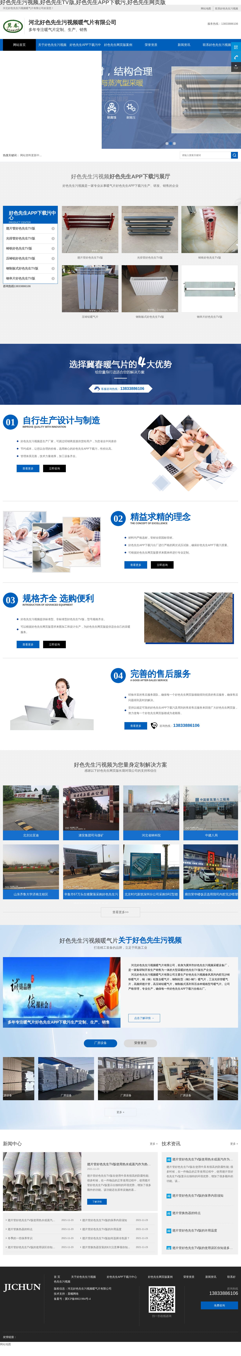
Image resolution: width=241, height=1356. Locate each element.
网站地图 (206, 8)
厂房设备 (100, 1043)
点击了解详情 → (144, 1018)
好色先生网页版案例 (118, 44)
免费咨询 (219, 1305)
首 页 (57, 1276)
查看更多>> (120, 912)
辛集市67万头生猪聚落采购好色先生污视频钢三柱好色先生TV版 (91, 896)
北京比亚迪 (31, 835)
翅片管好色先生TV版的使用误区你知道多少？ (204, 1248)
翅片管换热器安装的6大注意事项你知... (106, 1247)
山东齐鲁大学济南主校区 (31, 894)
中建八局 (211, 835)
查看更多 (28, 468)
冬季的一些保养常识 (20, 1238)
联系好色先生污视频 (226, 8)
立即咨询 (54, 468)
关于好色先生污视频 (52, 44)
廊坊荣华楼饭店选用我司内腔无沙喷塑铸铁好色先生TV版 (211, 896)
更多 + (120, 1112)
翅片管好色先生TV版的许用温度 (101, 1229)
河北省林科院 (151, 835)
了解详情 (97, 1201)
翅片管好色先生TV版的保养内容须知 (104, 1220)
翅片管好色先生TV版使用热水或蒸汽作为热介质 (120, 1167)
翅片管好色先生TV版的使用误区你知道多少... (35, 1247)
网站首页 (19, 44)
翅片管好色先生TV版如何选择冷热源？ (106, 1238)
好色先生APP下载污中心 (85, 50)
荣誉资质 (151, 44)
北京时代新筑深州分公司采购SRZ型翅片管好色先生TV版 (151, 896)
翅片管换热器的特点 (20, 1229)
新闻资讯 (184, 44)
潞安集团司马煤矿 (91, 835)
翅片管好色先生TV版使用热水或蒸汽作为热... (35, 1220)
